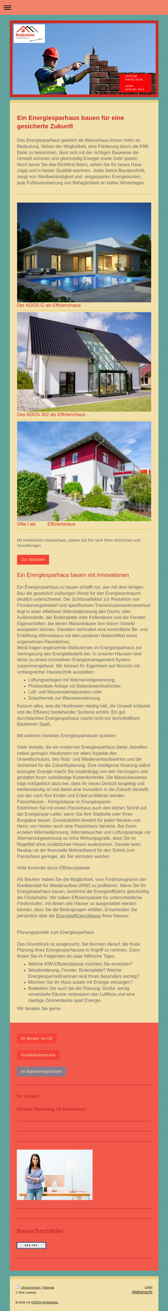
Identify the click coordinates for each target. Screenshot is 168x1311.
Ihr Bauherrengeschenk (41, 1071)
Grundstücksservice (38, 1055)
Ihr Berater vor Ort (37, 1038)
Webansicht (142, 1292)
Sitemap (48, 1287)
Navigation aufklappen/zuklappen (84, 7)
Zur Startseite (33, 559)
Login (149, 1287)
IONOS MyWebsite (44, 1302)
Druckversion (28, 1287)
